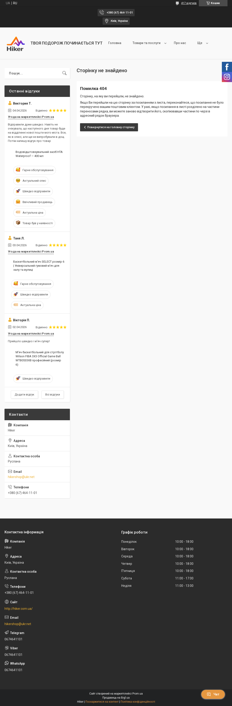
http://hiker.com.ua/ (19, 608)
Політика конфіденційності (138, 701)
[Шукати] (64, 73)
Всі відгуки (52, 394)
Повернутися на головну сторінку (110, 127)
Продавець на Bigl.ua (116, 697)
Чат (213, 694)
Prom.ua (137, 693)
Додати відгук (24, 394)
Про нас (180, 43)
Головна (114, 43)
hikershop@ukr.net (21, 477)
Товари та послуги (147, 43)
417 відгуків (189, 3)
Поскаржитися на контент (102, 701)
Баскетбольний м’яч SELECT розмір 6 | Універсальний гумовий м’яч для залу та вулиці (38, 265)
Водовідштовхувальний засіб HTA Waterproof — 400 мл (39, 154)
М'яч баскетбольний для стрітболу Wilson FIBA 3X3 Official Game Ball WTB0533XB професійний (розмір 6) (40, 358)
